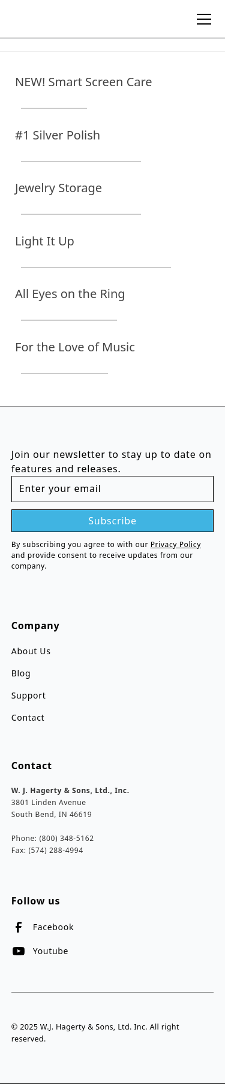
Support (28, 695)
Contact (28, 717)
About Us (31, 651)
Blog (21, 673)
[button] (202, 19)
